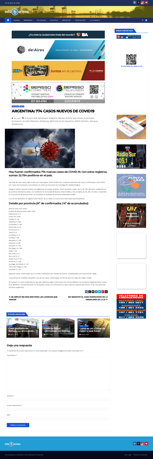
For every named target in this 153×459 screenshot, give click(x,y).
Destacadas (15, 106)
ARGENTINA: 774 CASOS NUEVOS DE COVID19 (53, 111)
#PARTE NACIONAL (82, 121)
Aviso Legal (127, 455)
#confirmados (89, 118)
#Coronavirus (17, 121)
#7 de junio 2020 (31, 118)
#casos (80, 118)
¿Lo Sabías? (95, 20)
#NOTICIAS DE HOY (57, 121)
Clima (81, 325)
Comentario (12, 355)
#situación (94, 121)
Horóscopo (80, 20)
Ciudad (16, 20)
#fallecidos (34, 121)
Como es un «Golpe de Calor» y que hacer (92, 329)
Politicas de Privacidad (140, 455)
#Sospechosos (17, 124)
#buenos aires (71, 118)
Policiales (41, 20)
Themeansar (39, 455)
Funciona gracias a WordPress (14, 455)
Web (8, 415)
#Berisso (61, 118)
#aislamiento (43, 118)
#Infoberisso (44, 121)
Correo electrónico (14, 405)
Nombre (10, 396)
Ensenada (28, 20)
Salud (22, 106)
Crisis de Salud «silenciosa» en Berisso (57, 329)
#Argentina (53, 118)
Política (54, 20)
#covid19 (26, 121)
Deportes (66, 20)
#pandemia (69, 121)
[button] (142, 20)
